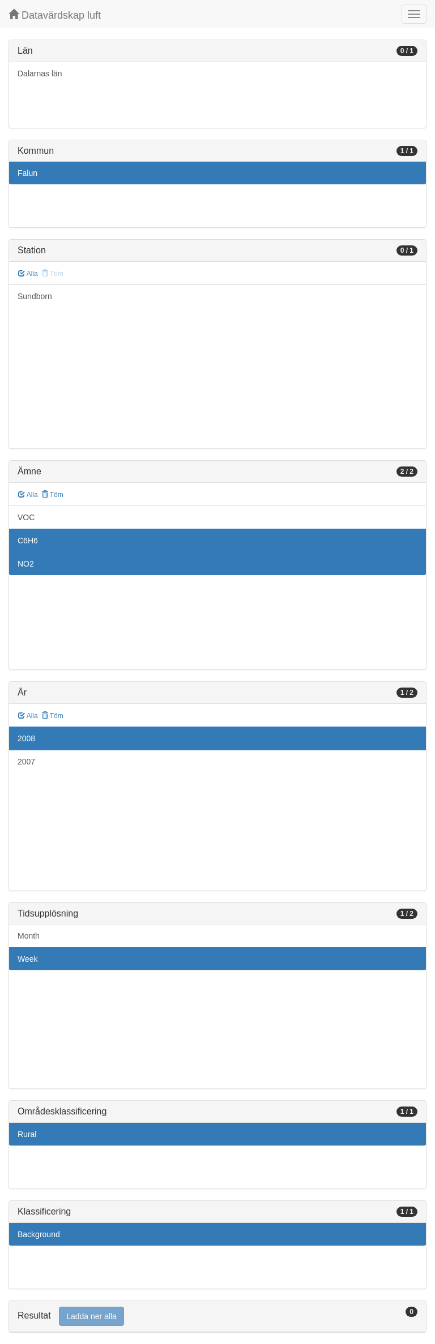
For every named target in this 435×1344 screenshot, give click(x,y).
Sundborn (35, 296)
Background (39, 1234)
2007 (26, 761)
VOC (26, 517)
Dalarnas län (40, 73)
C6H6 (28, 540)
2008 (26, 738)
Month (29, 935)
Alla (28, 274)
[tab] (217, 1316)
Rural (27, 1134)
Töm (52, 495)
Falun (27, 173)
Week (28, 958)
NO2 (26, 563)
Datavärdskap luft (54, 15)
